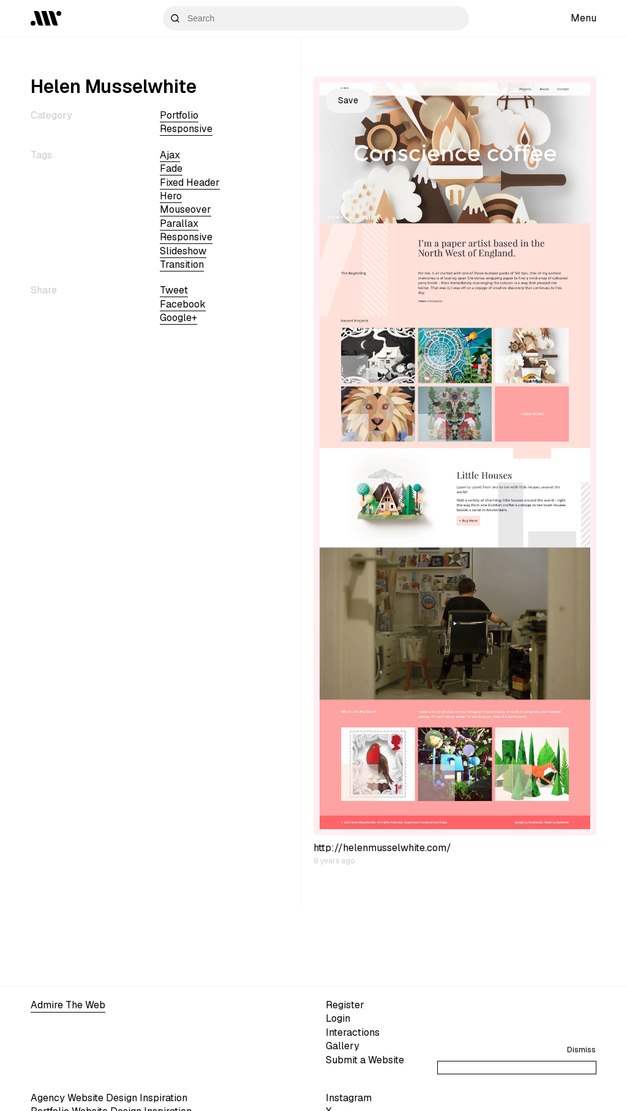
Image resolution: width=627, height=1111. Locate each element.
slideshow (183, 251)
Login (338, 1018)
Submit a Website (365, 1060)
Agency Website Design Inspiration (109, 1097)
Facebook (183, 304)
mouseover (185, 209)
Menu (583, 18)
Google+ (178, 317)
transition (182, 264)
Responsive (186, 128)
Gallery (342, 1045)
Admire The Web (68, 1004)
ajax (170, 155)
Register (345, 1004)
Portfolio (179, 115)
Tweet (174, 290)
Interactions (353, 1032)
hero (171, 196)
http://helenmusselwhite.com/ (382, 847)
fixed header (190, 182)
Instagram (349, 1097)
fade (171, 168)
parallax (179, 223)
